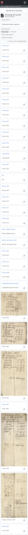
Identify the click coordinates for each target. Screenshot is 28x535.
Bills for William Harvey (8, 229)
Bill (3, 175)
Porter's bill (5, 46)
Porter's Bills (5, 272)
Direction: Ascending (7, 37)
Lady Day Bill (5, 154)
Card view (5, 31)
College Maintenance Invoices (10, 283)
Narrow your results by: (14, 11)
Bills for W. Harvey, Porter (9, 240)
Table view (12, 31)
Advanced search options (11, 24)
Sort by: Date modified (7, 34)
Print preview (6, 29)
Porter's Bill (5, 164)
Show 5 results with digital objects (17, 41)
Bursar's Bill (5, 143)
